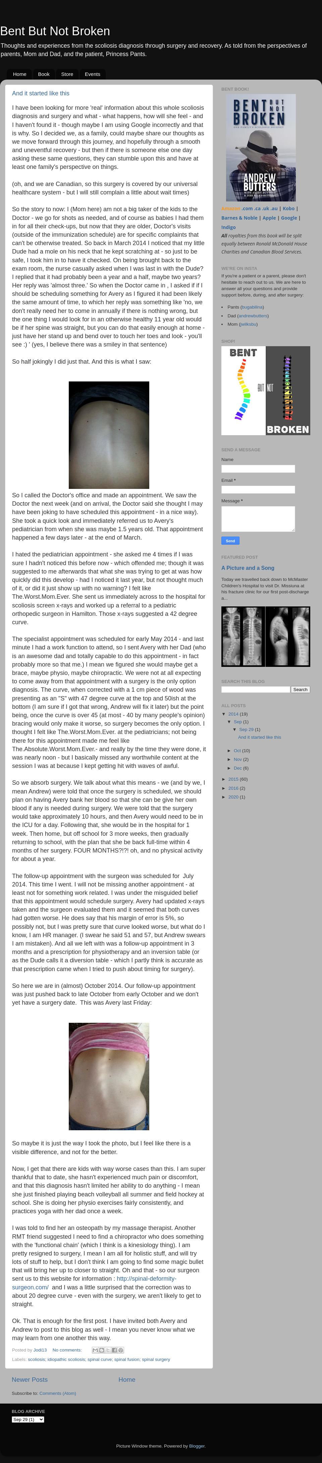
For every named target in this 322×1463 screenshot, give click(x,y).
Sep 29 (247, 729)
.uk (265, 208)
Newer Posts (30, 1379)
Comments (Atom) (58, 1393)
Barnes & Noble (239, 218)
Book (44, 74)
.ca (257, 208)
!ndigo (228, 227)
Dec (238, 768)
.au (274, 208)
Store (67, 74)
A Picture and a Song (247, 568)
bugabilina (252, 307)
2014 (234, 714)
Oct (238, 750)
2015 (234, 779)
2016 (234, 788)
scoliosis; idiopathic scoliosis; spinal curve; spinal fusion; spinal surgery (99, 1359)
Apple (269, 218)
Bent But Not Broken (55, 31)
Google (289, 218)
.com (247, 208)
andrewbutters (253, 315)
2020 (234, 796)
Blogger (197, 1446)
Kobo (289, 208)
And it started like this (40, 93)
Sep (238, 721)
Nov (238, 759)
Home (19, 74)
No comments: (68, 1350)
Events (92, 74)
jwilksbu (248, 324)
